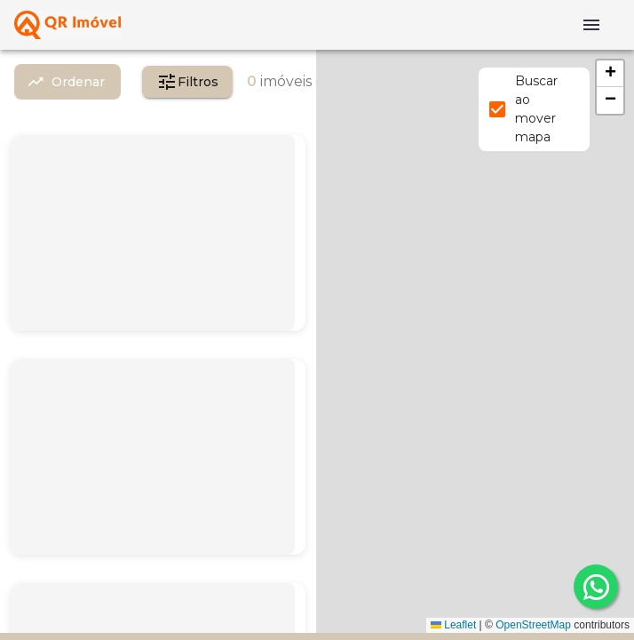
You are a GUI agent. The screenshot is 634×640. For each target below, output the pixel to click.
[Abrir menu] (591, 25)
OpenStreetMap (533, 625)
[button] (610, 73)
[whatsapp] (596, 586)
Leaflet (453, 625)
